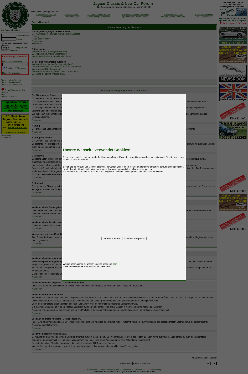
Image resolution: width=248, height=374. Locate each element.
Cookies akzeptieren (135, 238)
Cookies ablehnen (112, 238)
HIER (114, 264)
